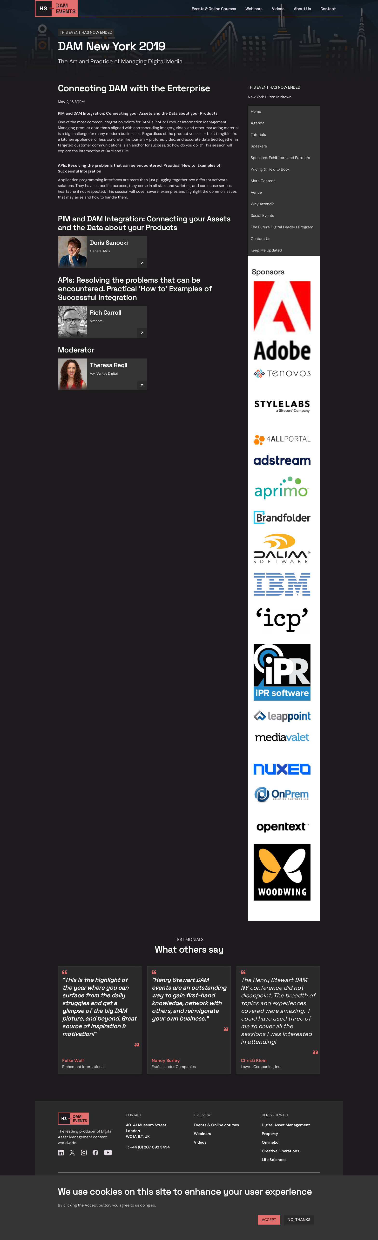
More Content (263, 180)
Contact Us (260, 238)
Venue (256, 192)
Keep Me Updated (266, 250)
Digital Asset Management (286, 1124)
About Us (302, 8)
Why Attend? (262, 203)
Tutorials (258, 134)
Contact (328, 8)
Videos (278, 8)
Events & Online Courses (214, 8)
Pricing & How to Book (270, 169)
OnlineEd (270, 1142)
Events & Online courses (216, 1124)
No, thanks (299, 1219)
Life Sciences (274, 1159)
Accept (269, 1219)
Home (256, 111)
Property (270, 1133)
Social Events (262, 215)
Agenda (257, 123)
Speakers (259, 146)
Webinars (253, 8)
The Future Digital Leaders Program (282, 227)
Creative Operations (280, 1151)
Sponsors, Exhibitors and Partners (280, 157)
